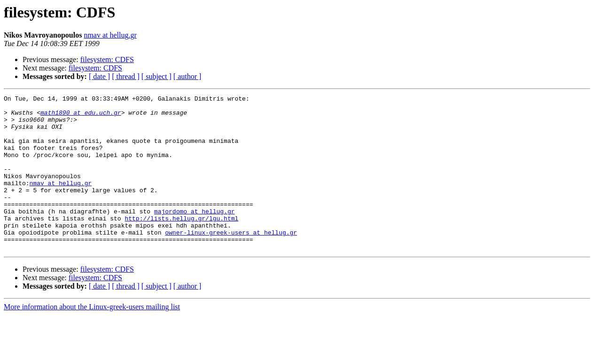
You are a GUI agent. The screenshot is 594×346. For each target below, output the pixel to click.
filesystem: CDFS (107, 59)
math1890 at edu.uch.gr (80, 116)
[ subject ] (156, 76)
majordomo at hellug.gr (194, 235)
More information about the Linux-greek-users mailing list (92, 338)
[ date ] (99, 76)
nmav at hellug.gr (110, 35)
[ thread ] (126, 76)
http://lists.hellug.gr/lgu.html (181, 243)
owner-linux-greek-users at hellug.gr (231, 260)
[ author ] (187, 76)
